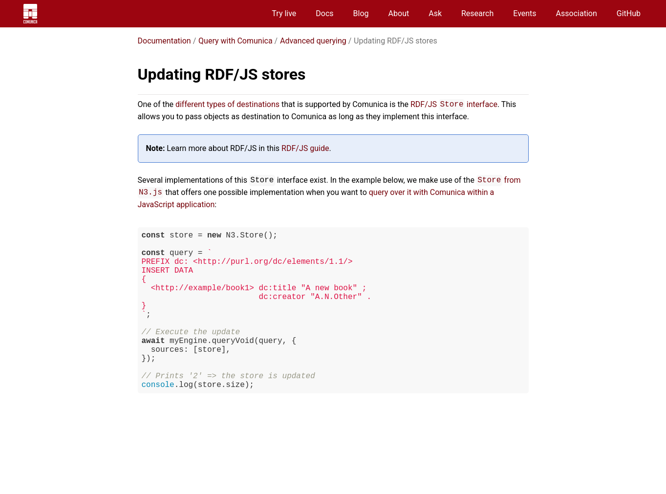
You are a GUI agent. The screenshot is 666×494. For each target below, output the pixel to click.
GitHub (629, 13)
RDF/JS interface (453, 104)
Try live (284, 13)
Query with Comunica (235, 40)
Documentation (164, 40)
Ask (435, 13)
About (398, 13)
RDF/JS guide (305, 148)
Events (524, 13)
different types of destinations (227, 104)
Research (477, 13)
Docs (324, 13)
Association (576, 13)
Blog (361, 13)
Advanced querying (313, 40)
